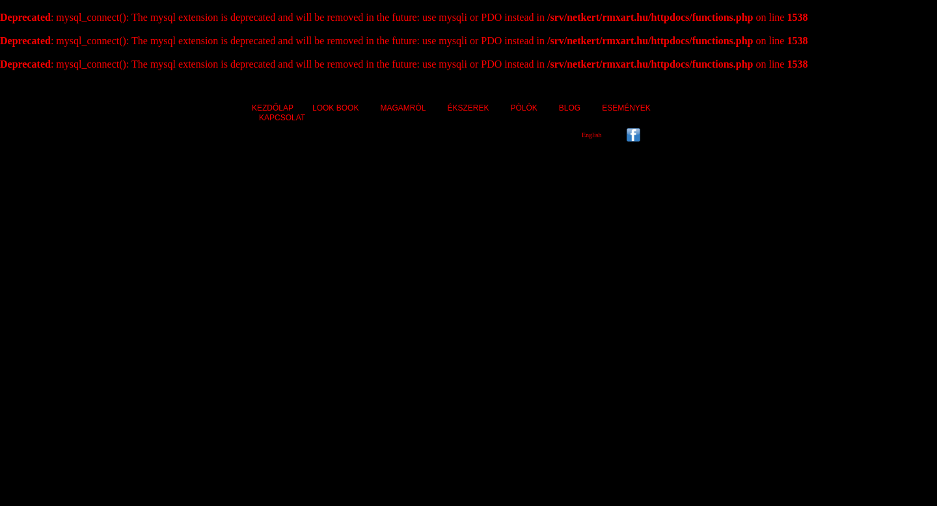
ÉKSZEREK (468, 108)
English (592, 135)
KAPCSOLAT (282, 117)
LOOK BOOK (335, 108)
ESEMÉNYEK (626, 108)
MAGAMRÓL (403, 108)
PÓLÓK (523, 108)
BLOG (569, 108)
